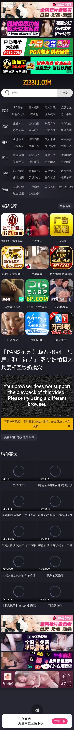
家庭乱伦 (34, 171)
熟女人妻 (18, 130)
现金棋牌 (50, 114)
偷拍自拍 (34, 139)
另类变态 (66, 146)
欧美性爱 (66, 139)
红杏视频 (18, 193)
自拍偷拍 (34, 123)
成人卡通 (50, 139)
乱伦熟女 (50, 146)
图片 (5, 158)
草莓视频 (50, 187)
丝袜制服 (34, 130)
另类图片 (66, 162)
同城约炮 (18, 187)
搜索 (65, 93)
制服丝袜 (18, 146)
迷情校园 (18, 177)
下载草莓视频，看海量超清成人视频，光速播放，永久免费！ (37, 424)
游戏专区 (66, 107)
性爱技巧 (66, 177)
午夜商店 (34, 187)
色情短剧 (34, 193)
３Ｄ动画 (66, 123)
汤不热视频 (66, 187)
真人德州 (34, 107)
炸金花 (34, 114)
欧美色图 (50, 155)
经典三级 (34, 146)
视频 (5, 126)
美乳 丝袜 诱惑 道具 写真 (19, 437)
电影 (5, 142)
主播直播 (50, 130)
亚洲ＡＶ (18, 123)
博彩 (5, 110)
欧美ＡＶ (50, 123)
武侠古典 (66, 171)
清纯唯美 (34, 162)
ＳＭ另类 (66, 130)
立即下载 (59, 721)
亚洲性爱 (18, 139)
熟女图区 (50, 162)
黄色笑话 (50, 177)
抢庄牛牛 (66, 114)
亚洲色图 (34, 155)
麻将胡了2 (18, 114)
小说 (5, 173)
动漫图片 (66, 155)
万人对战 (50, 107)
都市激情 (18, 171)
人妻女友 (50, 171)
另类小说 (34, 177)
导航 (5, 189)
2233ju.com (37, 83)
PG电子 (18, 107)
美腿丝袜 (18, 162)
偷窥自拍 (18, 155)
